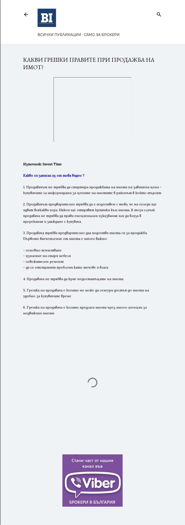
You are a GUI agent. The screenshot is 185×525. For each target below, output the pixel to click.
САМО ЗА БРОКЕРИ (102, 35)
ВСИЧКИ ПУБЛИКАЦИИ (59, 35)
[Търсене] (159, 13)
